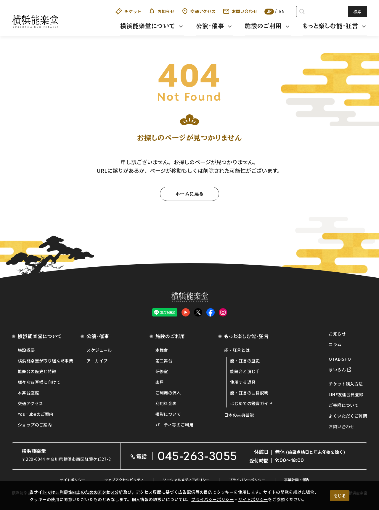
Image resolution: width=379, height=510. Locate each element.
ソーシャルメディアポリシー (186, 479)
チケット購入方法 (346, 384)
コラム (335, 344)
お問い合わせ (240, 11)
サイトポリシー (253, 499)
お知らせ (162, 11)
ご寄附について (344, 405)
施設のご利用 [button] (263, 26)
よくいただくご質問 (348, 416)
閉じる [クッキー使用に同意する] (339, 495)
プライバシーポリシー (212, 499)
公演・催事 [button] (210, 26)
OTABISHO (340, 359)
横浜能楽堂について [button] (147, 26)
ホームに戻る (189, 193)
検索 (357, 12)
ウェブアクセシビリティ (124, 479)
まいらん (337, 369)
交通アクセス (199, 11)
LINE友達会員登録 (346, 394)
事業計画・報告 (297, 479)
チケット (128, 11)
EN (282, 11)
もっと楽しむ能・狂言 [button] (330, 26)
